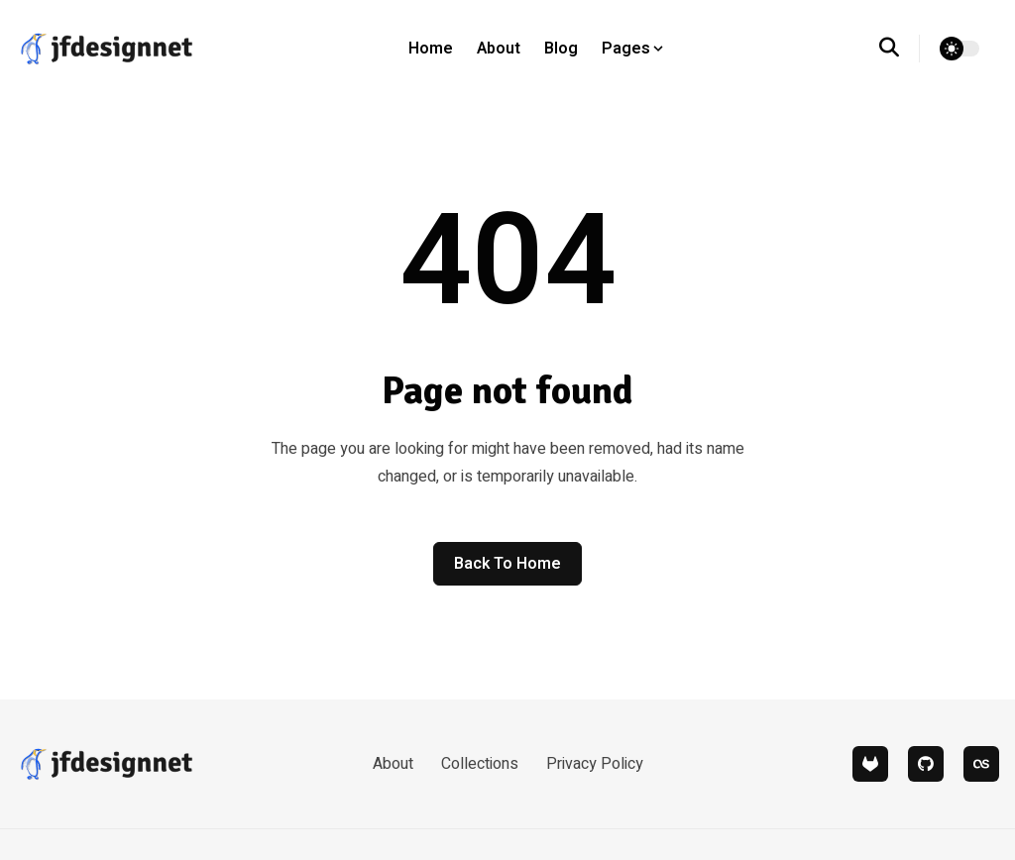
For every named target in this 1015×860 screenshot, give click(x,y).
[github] (926, 764)
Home (430, 48)
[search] (899, 48)
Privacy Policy (594, 764)
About (498, 48)
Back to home (507, 564)
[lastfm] (981, 764)
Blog (561, 48)
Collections (479, 764)
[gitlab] (870, 764)
